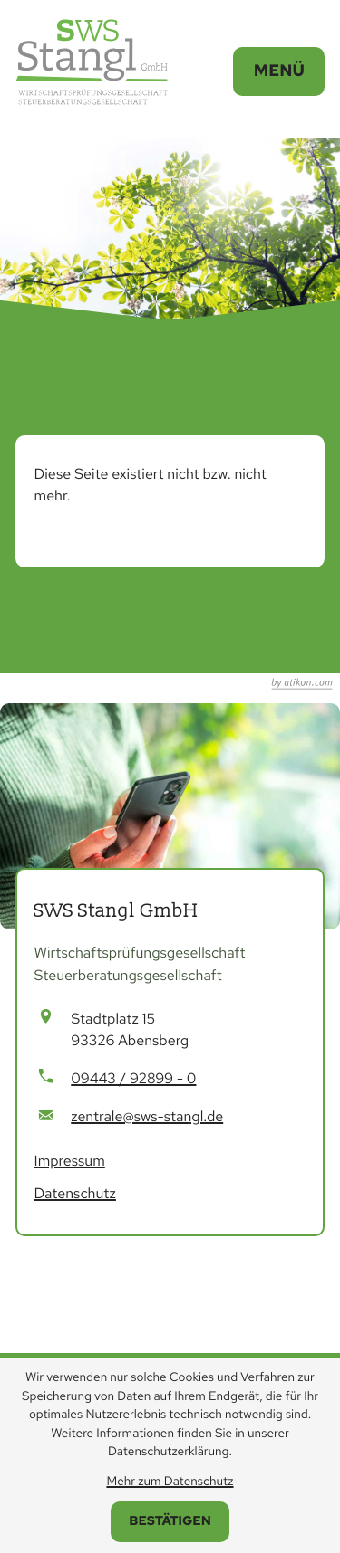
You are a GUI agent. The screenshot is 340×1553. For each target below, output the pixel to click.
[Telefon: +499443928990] (133, 1079)
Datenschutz (75, 1193)
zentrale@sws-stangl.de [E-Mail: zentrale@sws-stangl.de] (147, 1116)
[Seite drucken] (281, 606)
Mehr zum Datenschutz (169, 1481)
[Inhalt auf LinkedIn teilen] (179, 606)
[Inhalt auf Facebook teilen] (85, 606)
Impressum (69, 1160)
